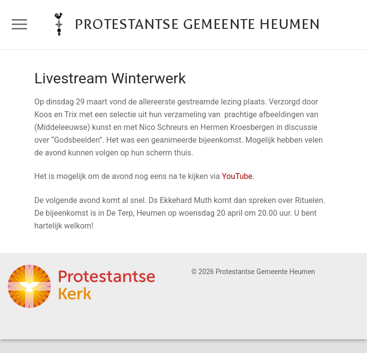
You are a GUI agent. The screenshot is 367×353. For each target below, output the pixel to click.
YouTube (237, 176)
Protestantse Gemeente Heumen (197, 24)
